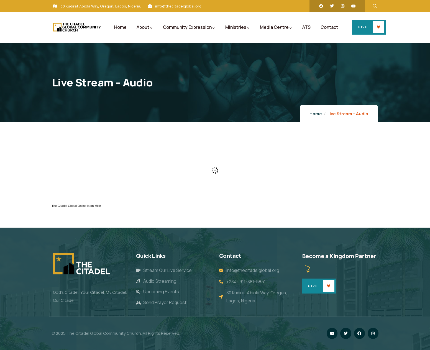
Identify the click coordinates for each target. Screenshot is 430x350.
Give (363, 27)
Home (315, 114)
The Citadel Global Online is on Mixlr (76, 205)
